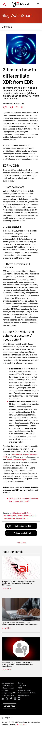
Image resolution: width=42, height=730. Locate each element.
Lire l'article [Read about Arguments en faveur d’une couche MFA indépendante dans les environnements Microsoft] (5, 628)
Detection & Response (24, 516)
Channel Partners (9, 518)
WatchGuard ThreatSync (16, 460)
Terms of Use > (21, 724)
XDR (14, 516)
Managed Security (22, 518)
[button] (38, 4)
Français (7, 718)
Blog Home (22, 543)
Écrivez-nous (9, 706)
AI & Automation (18, 513)
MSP (34, 516)
